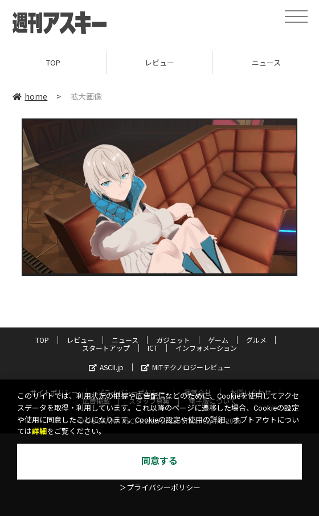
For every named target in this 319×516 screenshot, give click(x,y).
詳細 (39, 431)
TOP (53, 62)
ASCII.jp (106, 367)
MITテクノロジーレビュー (186, 367)
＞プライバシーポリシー (160, 488)
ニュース (125, 340)
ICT (153, 348)
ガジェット (173, 340)
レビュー (159, 62)
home (30, 96)
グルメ (256, 340)
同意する (159, 461)
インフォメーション (206, 348)
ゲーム (218, 340)
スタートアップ (106, 348)
